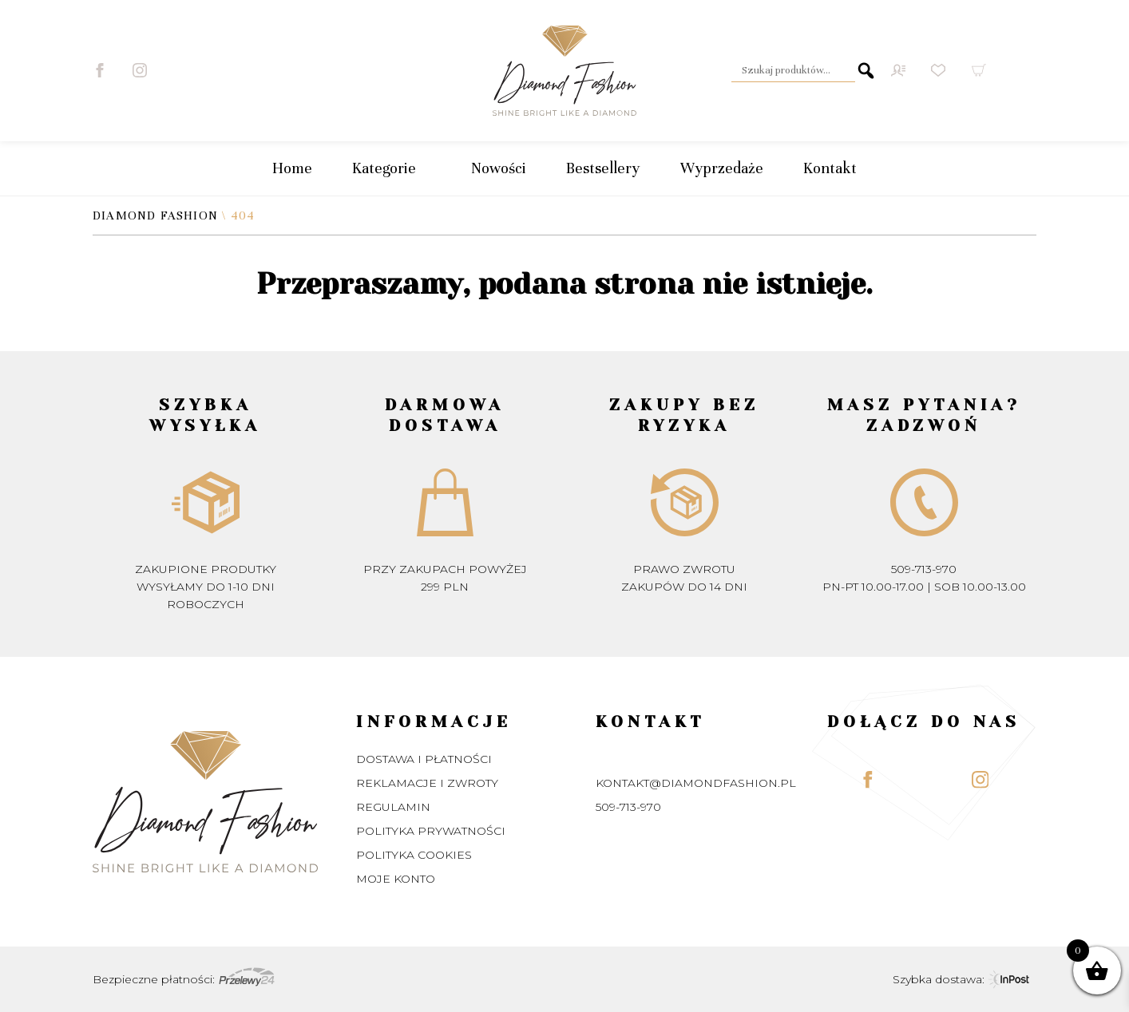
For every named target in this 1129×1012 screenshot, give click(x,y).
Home (292, 168)
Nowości (498, 168)
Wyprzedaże (721, 168)
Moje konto (395, 879)
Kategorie (391, 168)
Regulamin (393, 807)
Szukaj (866, 70)
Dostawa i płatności (424, 759)
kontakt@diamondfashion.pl (696, 783)
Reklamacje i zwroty (427, 783)
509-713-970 (924, 569)
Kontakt (830, 168)
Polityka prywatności (430, 831)
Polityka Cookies (414, 855)
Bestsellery (603, 168)
